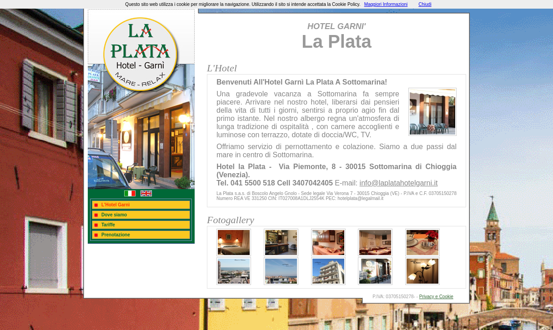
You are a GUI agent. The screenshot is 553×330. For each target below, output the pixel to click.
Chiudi (424, 4)
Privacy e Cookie (436, 296)
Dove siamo (114, 214)
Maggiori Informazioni (386, 4)
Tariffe (108, 224)
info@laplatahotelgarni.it (399, 183)
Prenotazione (115, 234)
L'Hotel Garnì (115, 204)
